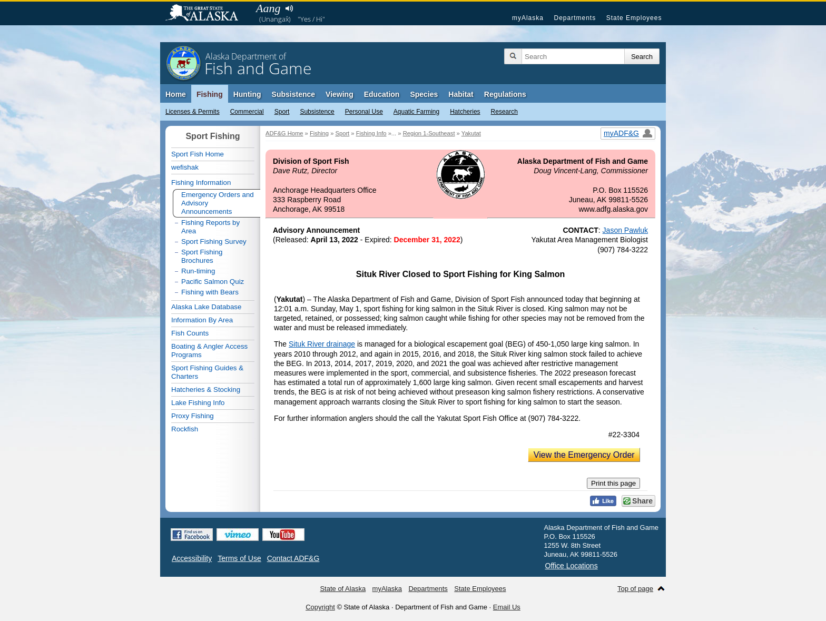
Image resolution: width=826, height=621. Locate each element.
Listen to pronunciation (289, 8)
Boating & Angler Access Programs (209, 350)
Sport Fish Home (197, 154)
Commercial (247, 111)
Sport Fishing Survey (214, 241)
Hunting (247, 94)
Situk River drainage (322, 344)
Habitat (460, 94)
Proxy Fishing (192, 416)
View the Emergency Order (584, 454)
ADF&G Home (284, 133)
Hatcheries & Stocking (205, 389)
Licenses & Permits (192, 111)
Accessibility (192, 558)
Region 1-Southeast (429, 133)
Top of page (635, 589)
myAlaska (528, 18)
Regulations (505, 94)
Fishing (209, 94)
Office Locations (571, 565)
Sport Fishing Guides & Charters (207, 372)
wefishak (185, 167)
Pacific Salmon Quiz (212, 281)
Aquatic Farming (416, 111)
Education (382, 94)
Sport (282, 111)
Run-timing (198, 271)
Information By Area (202, 320)
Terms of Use (239, 558)
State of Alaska (207, 13)
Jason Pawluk (625, 230)
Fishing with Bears (210, 292)
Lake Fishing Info (198, 403)
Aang (268, 8)
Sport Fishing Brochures (202, 256)
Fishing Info (371, 133)
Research (504, 111)
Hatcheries (465, 111)
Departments (575, 18)
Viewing (339, 94)
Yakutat (471, 133)
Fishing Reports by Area (210, 227)
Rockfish (184, 429)
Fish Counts (190, 333)
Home (175, 94)
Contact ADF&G (293, 558)
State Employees (634, 18)
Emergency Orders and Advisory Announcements (217, 203)
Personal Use (364, 111)
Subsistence (317, 111)
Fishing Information (201, 182)
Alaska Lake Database (206, 307)
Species (424, 94)
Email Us (506, 607)
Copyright (320, 607)
